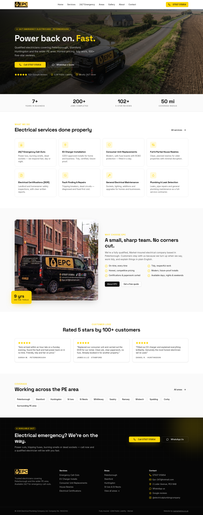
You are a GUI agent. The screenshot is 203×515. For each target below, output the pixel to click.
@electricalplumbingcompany (166, 497)
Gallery (111, 4)
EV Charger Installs (68, 479)
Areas (101, 4)
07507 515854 (177, 4)
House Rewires (66, 487)
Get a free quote (131, 284)
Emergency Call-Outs (69, 475)
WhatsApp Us (175, 439)
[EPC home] (21, 4)
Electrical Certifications (70, 491)
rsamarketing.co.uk (180, 511)
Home (60, 4)
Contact (132, 4)
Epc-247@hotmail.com (163, 479)
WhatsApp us (159, 488)
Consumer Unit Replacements (73, 483)
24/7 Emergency (87, 4)
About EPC (112, 284)
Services (71, 4)
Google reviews (160, 493)
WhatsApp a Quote (63, 64)
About (122, 4)
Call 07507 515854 (30, 64)
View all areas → (112, 491)
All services (178, 130)
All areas (180, 389)
